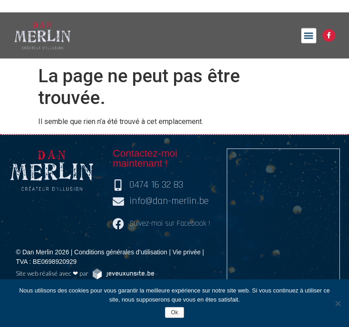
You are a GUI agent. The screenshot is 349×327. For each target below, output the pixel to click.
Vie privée (186, 252)
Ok (174, 312)
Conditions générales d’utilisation (120, 252)
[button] (308, 29)
